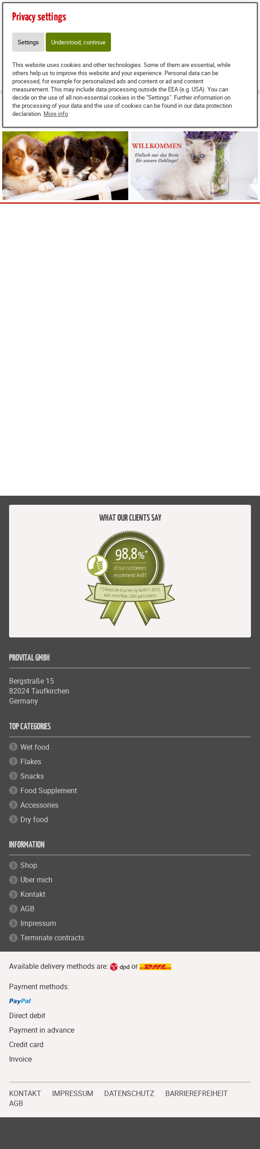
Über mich (36, 880)
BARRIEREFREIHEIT (196, 1092)
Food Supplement (48, 790)
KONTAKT (25, 1092)
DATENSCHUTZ (129, 1092)
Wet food (34, 747)
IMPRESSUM (72, 1092)
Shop (28, 865)
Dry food (34, 819)
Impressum (38, 923)
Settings (28, 42)
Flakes (30, 761)
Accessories (39, 805)
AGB (27, 909)
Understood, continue (78, 42)
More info (55, 114)
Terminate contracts (52, 938)
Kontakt (32, 894)
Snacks (32, 776)
